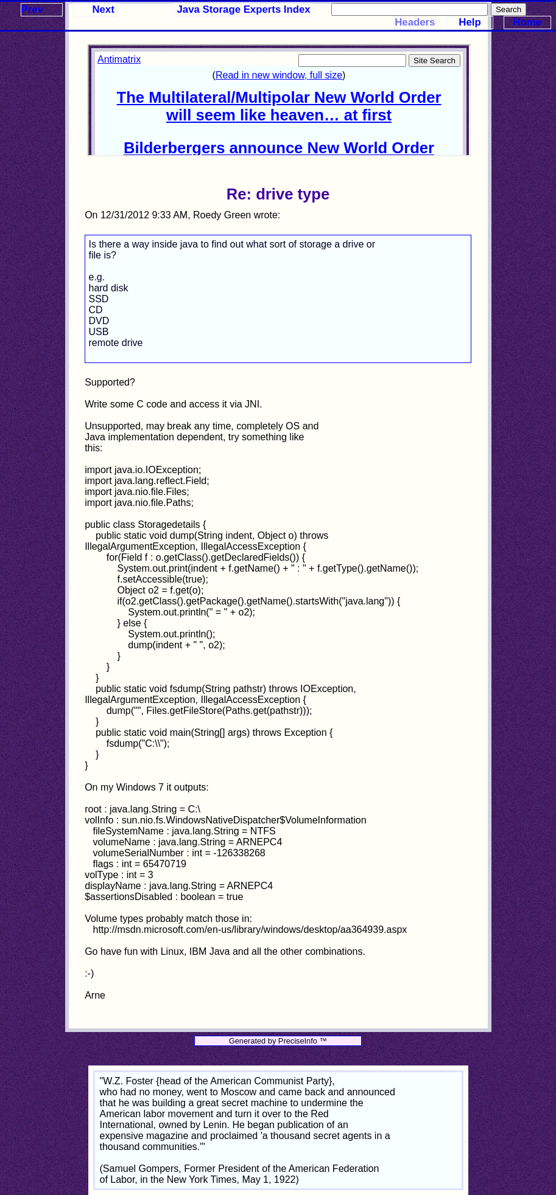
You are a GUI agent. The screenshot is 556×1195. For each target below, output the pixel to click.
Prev (32, 9)
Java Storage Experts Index (244, 9)
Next (103, 9)
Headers (415, 22)
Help (469, 22)
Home (527, 22)
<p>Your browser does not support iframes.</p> (279, 100)
